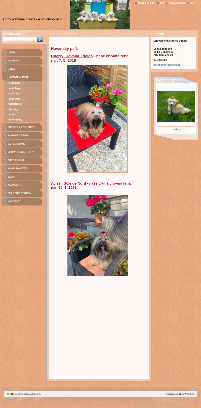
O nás (11, 68)
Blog (11, 176)
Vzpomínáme (16, 143)
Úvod (54, 33)
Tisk (162, 2)
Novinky (13, 60)
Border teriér (18, 135)
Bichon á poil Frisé (21, 127)
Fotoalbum (15, 160)
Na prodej (14, 98)
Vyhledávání (12, 33)
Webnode (189, 394)
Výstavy (13, 109)
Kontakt (13, 201)
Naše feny (14, 88)
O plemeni (14, 82)
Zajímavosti (15, 184)
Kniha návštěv (17, 168)
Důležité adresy (19, 193)
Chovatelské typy (20, 151)
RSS (191, 2)
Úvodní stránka (146, 2)
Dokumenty (15, 119)
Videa (11, 114)
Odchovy (13, 93)
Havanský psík (17, 77)
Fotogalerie (14, 103)
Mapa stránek (177, 2)
